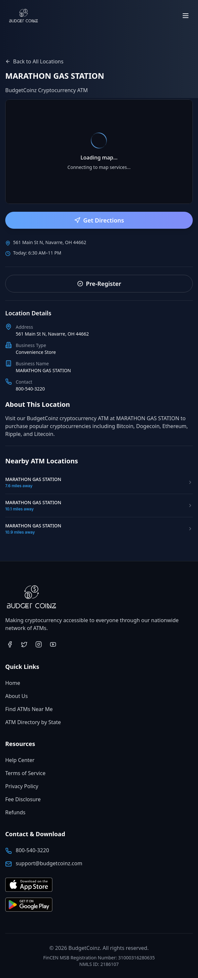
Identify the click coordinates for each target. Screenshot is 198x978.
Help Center (19, 760)
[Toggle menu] (185, 15)
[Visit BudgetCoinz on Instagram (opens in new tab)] (38, 644)
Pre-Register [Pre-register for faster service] (99, 284)
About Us (16, 696)
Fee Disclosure (23, 799)
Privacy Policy (21, 786)
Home (12, 683)
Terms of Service (25, 773)
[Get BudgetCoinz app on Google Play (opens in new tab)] (28, 905)
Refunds (15, 812)
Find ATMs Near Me (29, 709)
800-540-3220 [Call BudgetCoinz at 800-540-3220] (32, 850)
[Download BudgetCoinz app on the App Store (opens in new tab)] (28, 885)
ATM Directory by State (33, 722)
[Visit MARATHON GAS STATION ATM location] (99, 482)
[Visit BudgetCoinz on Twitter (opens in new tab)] (24, 644)
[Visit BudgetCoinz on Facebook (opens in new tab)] (9, 644)
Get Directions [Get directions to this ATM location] (99, 220)
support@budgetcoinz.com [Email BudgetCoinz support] (49, 863)
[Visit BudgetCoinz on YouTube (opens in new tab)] (53, 644)
